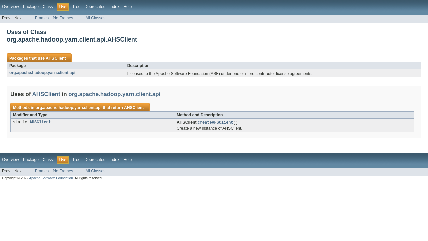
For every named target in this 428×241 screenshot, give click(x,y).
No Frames (63, 18)
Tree (76, 6)
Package (31, 6)
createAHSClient (215, 122)
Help (127, 6)
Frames (42, 18)
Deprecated (95, 6)
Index (114, 6)
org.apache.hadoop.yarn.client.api (42, 72)
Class (48, 6)
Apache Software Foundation (51, 178)
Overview (10, 6)
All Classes (95, 18)
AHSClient (56, 58)
